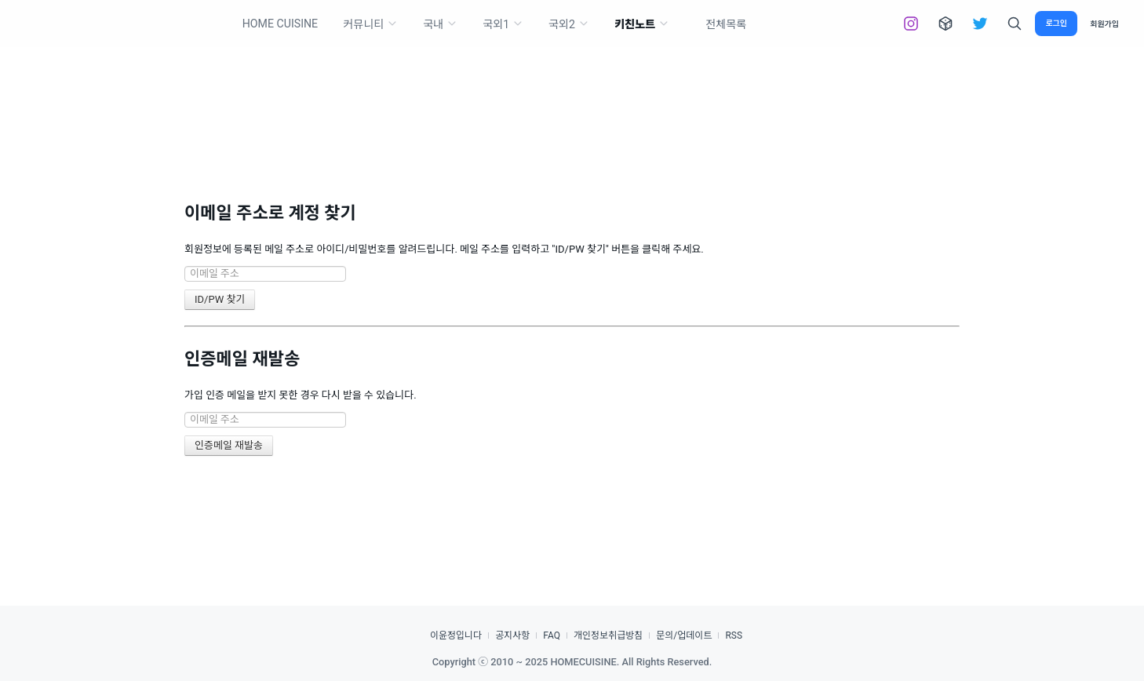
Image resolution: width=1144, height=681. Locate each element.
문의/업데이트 (684, 635)
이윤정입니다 (456, 635)
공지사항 (512, 635)
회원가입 (1104, 24)
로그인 (1056, 23)
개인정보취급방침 (608, 635)
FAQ (551, 635)
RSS (733, 635)
